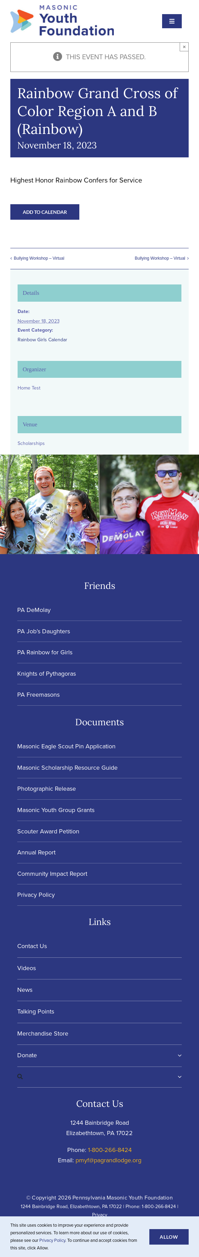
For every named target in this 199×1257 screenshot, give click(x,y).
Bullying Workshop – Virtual (39, 258)
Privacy (99, 1214)
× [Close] (184, 47)
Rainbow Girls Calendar (42, 339)
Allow (169, 1237)
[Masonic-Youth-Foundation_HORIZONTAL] (62, 8)
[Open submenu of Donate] (178, 1055)
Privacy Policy (52, 1240)
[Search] (97, 1077)
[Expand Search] (180, 1077)
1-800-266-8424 (110, 1149)
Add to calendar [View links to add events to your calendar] (45, 212)
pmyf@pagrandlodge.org (108, 1160)
